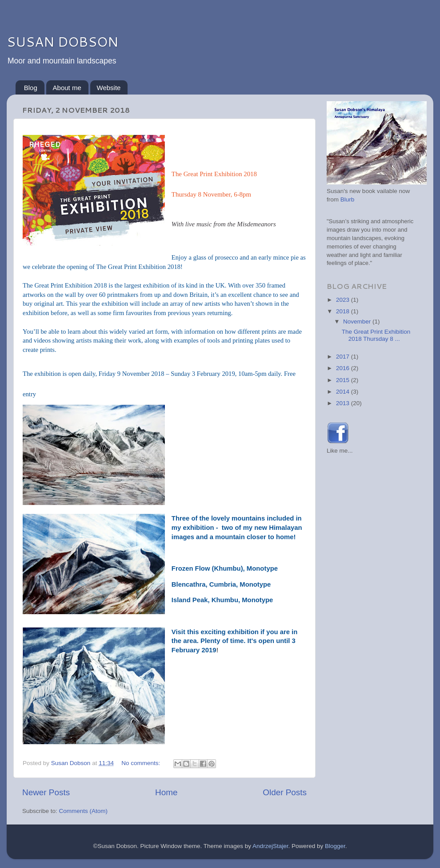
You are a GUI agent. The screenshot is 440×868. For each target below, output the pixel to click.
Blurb (347, 199)
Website (109, 87)
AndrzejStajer (270, 846)
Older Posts (285, 792)
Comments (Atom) (83, 811)
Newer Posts (46, 792)
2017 (343, 356)
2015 (343, 380)
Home (166, 792)
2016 (343, 368)
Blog (30, 87)
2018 (343, 311)
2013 (343, 403)
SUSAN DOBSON (62, 41)
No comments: (141, 763)
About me (67, 87)
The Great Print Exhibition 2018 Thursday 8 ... (376, 335)
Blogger (335, 846)
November (357, 321)
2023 (343, 299)
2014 (343, 391)
